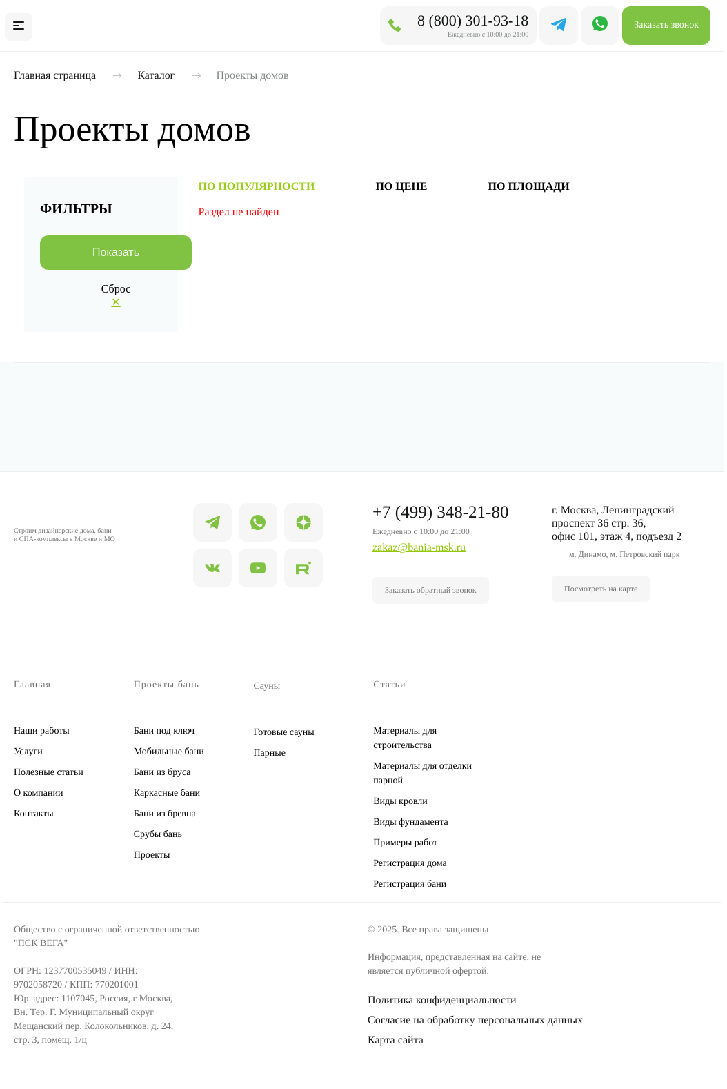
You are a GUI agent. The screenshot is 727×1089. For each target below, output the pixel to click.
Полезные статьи (48, 772)
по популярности (257, 187)
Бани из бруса (162, 772)
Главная (32, 685)
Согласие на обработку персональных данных (475, 1020)
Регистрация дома (410, 864)
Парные (270, 753)
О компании (38, 793)
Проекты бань (166, 685)
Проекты (152, 855)
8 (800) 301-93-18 (472, 20)
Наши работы (42, 731)
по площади (529, 187)
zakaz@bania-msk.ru (419, 547)
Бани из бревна (165, 814)
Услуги (28, 752)
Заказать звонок (666, 25)
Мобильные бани (169, 752)
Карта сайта (396, 1040)
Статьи (389, 685)
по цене (401, 187)
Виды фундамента (410, 822)
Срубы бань (158, 835)
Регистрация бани (409, 884)
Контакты (34, 814)
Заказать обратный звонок (431, 590)
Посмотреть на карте (600, 588)
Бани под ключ (164, 731)
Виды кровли (400, 801)
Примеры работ (405, 843)
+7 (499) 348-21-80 (440, 512)
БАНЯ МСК (94, 25)
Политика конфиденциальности (442, 1000)
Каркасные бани (167, 793)
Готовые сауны (284, 732)
